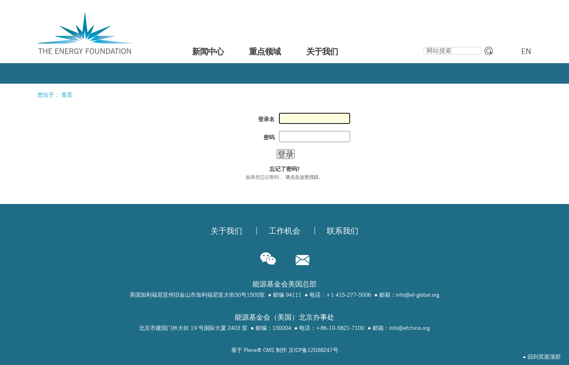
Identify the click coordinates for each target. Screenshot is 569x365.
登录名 (266, 119)
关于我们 (322, 51)
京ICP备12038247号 (313, 350)
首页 (66, 94)
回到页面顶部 (542, 356)
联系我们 (342, 231)
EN (526, 51)
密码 (269, 137)
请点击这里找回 (301, 177)
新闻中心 (208, 51)
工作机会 (284, 231)
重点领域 (265, 51)
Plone (250, 350)
